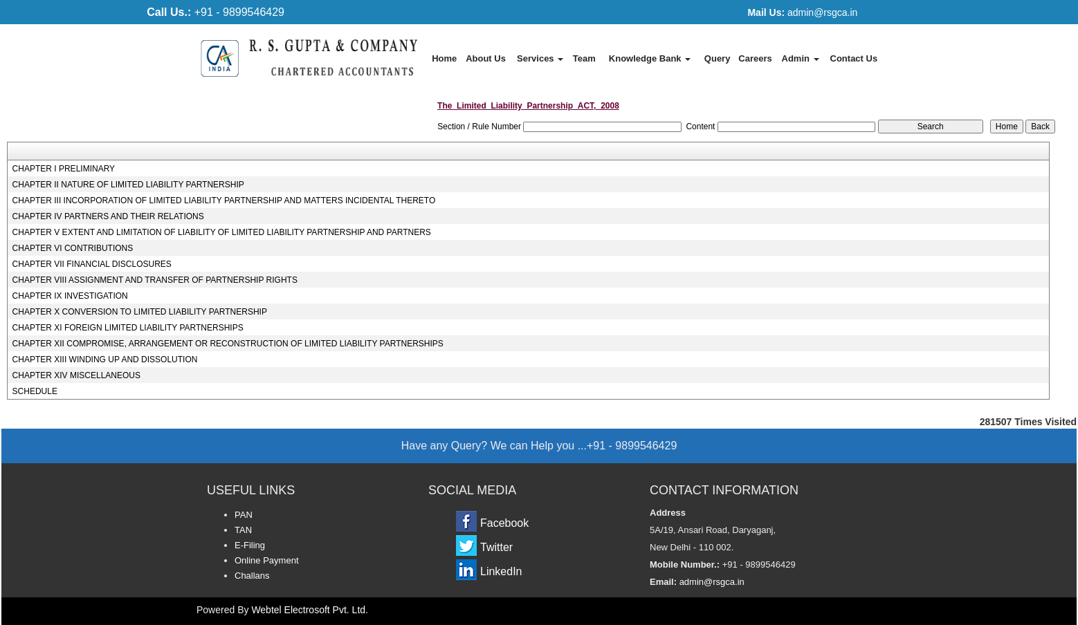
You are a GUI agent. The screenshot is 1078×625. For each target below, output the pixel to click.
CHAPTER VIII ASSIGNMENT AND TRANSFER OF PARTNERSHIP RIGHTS (155, 280)
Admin (800, 58)
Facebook (504, 523)
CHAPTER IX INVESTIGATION (70, 296)
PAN (244, 515)
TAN (243, 530)
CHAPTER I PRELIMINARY (63, 169)
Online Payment (267, 560)
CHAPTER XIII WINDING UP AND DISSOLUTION (105, 359)
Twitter (496, 547)
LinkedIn (501, 571)
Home (444, 58)
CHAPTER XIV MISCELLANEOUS (76, 375)
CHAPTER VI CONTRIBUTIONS (73, 248)
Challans (252, 575)
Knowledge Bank (650, 58)
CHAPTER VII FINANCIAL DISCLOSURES (92, 264)
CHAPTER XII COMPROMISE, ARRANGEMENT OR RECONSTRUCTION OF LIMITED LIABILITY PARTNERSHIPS (228, 343)
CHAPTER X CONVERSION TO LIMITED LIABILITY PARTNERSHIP (139, 312)
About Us (486, 58)
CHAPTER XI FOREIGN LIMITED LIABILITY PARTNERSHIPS (128, 328)
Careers (754, 58)
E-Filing (250, 545)
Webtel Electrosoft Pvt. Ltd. (309, 609)
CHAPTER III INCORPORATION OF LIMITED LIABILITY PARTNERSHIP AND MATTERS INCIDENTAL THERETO (224, 200)
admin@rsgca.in (802, 12)
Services (540, 58)
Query (717, 58)
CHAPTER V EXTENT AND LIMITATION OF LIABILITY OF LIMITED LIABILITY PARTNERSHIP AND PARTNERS (221, 232)
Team (584, 58)
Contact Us (854, 58)
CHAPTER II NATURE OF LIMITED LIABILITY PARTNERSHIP (128, 184)
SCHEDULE (34, 391)
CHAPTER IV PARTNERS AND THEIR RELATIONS (108, 216)
